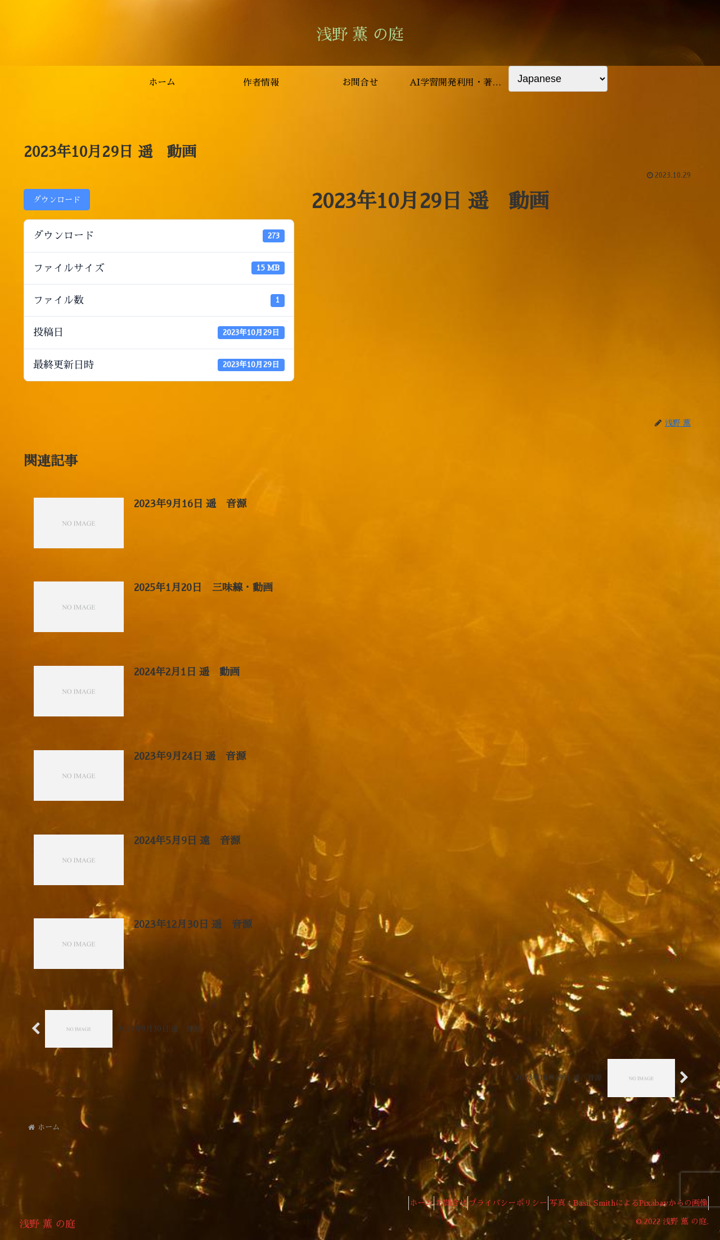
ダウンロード (56, 200)
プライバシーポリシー (493, 1205)
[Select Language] (558, 79)
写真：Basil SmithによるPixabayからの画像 (623, 1205)
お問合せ (426, 1205)
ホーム (387, 1205)
